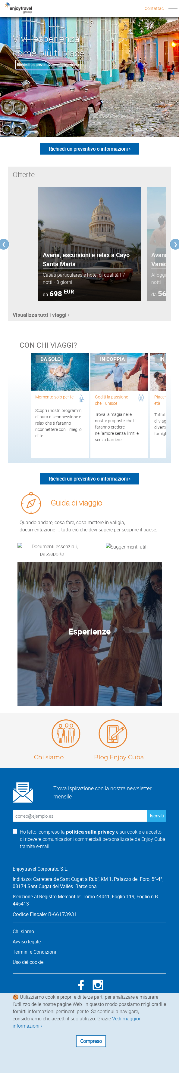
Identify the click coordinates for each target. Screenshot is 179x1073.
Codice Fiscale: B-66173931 (45, 969)
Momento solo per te (54, 397)
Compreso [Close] (91, 1041)
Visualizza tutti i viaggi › (41, 314)
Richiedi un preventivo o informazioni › (48, 64)
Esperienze (89, 686)
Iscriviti (157, 871)
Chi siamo (49, 812)
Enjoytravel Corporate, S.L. (40, 924)
